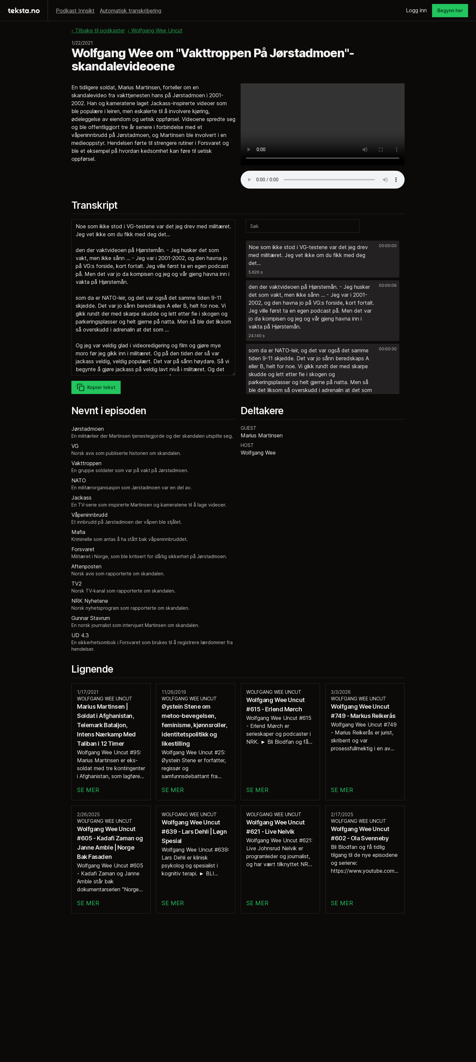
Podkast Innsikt (75, 10)
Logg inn (416, 10)
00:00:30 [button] (388, 348)
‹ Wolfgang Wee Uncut (155, 30)
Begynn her (450, 10)
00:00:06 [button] (388, 285)
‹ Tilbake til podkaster (98, 30)
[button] (323, 259)
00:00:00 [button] (388, 245)
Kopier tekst (96, 387)
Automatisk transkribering (130, 10)
